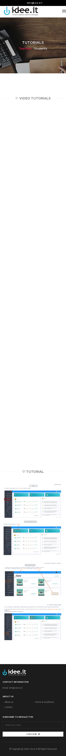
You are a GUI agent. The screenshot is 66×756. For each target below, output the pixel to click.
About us (9, 702)
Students (40, 48)
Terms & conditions (44, 702)
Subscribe (33, 734)
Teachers (25, 48)
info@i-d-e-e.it (34, 3)
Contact (8, 707)
